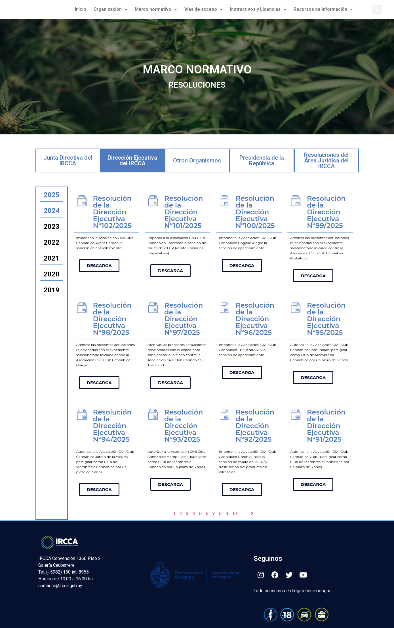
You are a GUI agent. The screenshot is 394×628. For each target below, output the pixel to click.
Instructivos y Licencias (258, 9)
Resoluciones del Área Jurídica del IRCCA (326, 160)
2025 (52, 195)
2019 (52, 290)
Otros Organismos (197, 160)
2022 (52, 242)
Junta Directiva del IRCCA (67, 160)
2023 (52, 227)
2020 (52, 274)
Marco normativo (156, 9)
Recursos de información (323, 9)
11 (243, 513)
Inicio (80, 9)
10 (234, 513)
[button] (377, 9)
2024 (52, 211)
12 (251, 513)
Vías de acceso (203, 9)
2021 (52, 258)
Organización (110, 9)
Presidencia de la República (261, 160)
